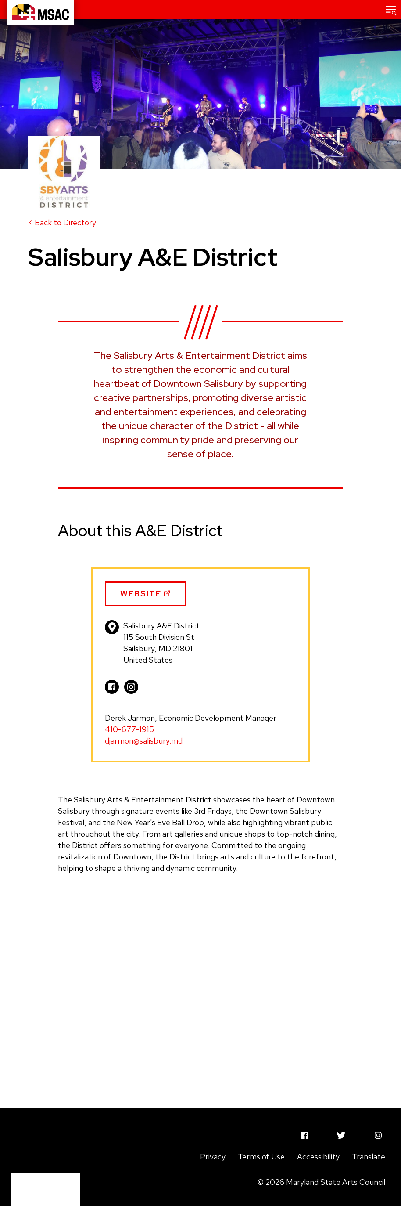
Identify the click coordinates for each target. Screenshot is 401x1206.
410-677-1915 (129, 729)
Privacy (213, 1157)
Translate (368, 1157)
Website (146, 597)
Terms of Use (261, 1157)
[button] (391, 9)
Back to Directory (62, 222)
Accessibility (318, 1157)
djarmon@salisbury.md (144, 741)
